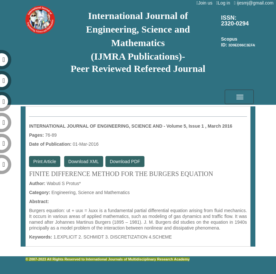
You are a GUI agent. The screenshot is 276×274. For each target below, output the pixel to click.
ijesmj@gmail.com (255, 2)
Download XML (83, 161)
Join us (205, 2)
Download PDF (125, 161)
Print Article (44, 161)
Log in (224, 2)
